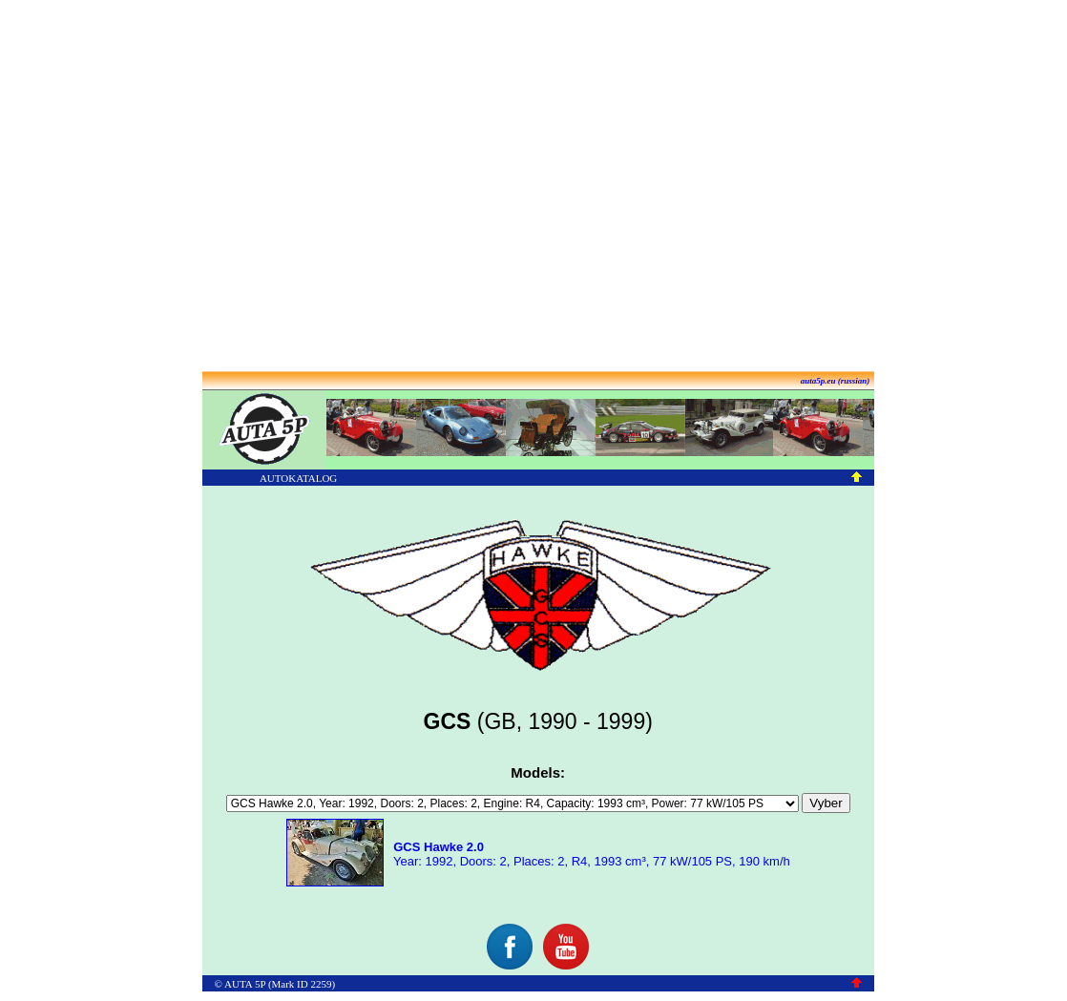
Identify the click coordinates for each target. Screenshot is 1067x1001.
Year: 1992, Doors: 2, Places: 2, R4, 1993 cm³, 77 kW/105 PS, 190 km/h (590, 854)
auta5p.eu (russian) (835, 381)
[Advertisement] (530, 186)
